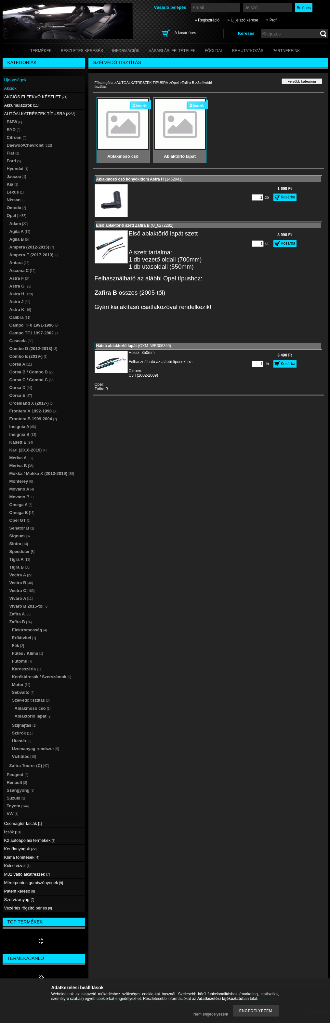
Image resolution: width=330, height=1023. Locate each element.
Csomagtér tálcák (23, 823)
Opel (174, 83)
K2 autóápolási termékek (30, 840)
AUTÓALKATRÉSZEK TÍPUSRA (142, 83)
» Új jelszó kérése (242, 20)
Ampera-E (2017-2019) (34, 254)
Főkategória (104, 83)
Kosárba (288, 197)
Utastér (22, 740)
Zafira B (188, 83)
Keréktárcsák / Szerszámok (41, 676)
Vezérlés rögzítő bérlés (28, 908)
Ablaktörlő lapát (33, 716)
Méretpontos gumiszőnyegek (33, 882)
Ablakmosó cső (33, 708)
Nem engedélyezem (210, 1014)
